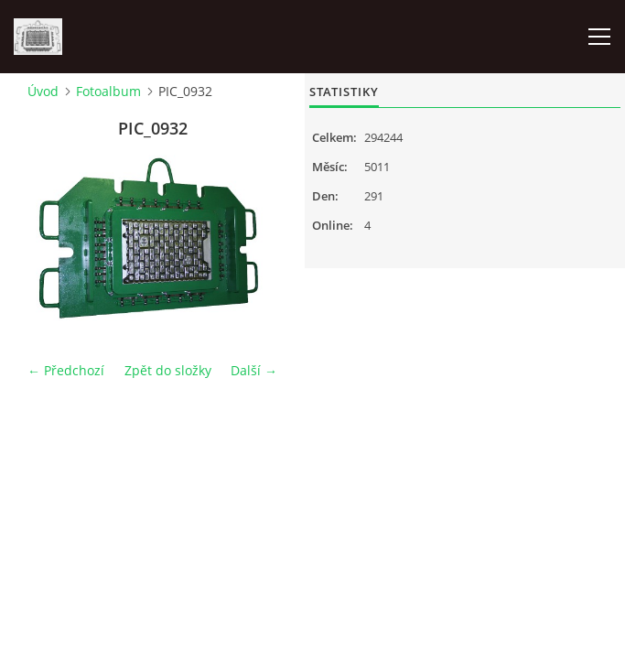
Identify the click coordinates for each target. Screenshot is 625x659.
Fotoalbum (108, 91)
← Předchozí (65, 370)
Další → (254, 370)
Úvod (43, 91)
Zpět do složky (167, 370)
